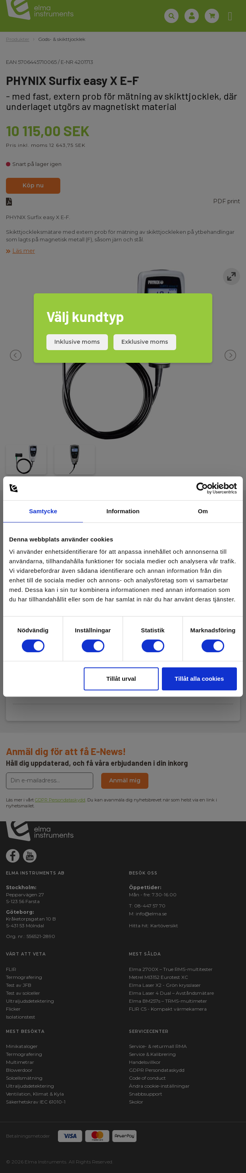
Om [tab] (203, 511)
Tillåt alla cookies (199, 678)
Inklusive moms (77, 341)
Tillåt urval (121, 678)
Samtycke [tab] (43, 511)
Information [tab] (123, 511)
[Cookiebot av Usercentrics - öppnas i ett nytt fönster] (202, 488)
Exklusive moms (144, 341)
